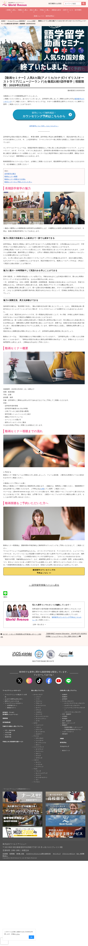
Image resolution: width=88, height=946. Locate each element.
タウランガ (39, 758)
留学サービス (68, 10)
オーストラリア (38, 694)
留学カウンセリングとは (12, 701)
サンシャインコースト (42, 716)
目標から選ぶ (11, 10)
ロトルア (38, 755)
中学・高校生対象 (10, 730)
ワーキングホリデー (68, 701)
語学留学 (64, 699)
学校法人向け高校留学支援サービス (13, 741)
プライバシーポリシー (68, 853)
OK (31, 937)
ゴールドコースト (41, 705)
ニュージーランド (39, 747)
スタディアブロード (68, 731)
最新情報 (5, 718)
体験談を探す (56, 10)
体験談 (62, 738)
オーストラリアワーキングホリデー (74, 703)
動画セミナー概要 (11, 177)
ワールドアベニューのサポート (14, 703)
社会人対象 (8, 735)
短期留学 (64, 694)
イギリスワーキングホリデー (72, 712)
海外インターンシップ (68, 723)
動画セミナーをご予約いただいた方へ (18, 182)
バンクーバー (39, 725)
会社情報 (5, 853)
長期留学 (64, 697)
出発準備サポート (12, 705)
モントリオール (40, 731)
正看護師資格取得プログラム (72, 729)
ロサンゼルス (39, 738)
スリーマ (38, 775)
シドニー (38, 697)
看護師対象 (8, 737)
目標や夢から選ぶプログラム (68, 690)
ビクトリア (39, 729)
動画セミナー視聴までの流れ (15, 179)
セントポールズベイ (41, 777)
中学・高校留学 (66, 714)
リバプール (39, 764)
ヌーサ (38, 721)
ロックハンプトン (41, 718)
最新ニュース (39, 16)
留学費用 (78, 10)
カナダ (35, 723)
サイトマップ (57, 853)
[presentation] (4, 941)
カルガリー (39, 734)
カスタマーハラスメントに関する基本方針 (38, 853)
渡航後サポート (11, 708)
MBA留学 (65, 734)
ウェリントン (39, 751)
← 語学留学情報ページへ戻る (44, 585)
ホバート (38, 708)
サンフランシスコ (41, 742)
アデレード (39, 703)
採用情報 (12, 853)
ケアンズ (38, 710)
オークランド (39, 749)
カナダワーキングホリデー (72, 705)
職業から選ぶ (23, 10)
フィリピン (37, 782)
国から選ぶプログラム (37, 690)
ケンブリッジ (39, 766)
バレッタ (38, 771)
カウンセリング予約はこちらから (47, 115)
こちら (17, 934)
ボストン (38, 745)
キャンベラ (39, 714)
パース (38, 699)
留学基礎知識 (6, 722)
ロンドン (38, 762)
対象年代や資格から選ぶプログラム (13, 726)
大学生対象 (8, 732)
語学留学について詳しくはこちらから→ (44, 126)
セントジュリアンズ (41, 773)
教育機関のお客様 (55, 3)
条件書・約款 (20, 853)
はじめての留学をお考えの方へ (14, 699)
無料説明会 (50, 16)
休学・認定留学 (66, 721)
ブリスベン (39, 701)
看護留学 (64, 725)
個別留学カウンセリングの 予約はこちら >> (44, 571)
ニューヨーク (39, 740)
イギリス (36, 760)
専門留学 (64, 718)
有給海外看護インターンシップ (73, 727)
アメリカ (36, 736)
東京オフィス (66, 750)
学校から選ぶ (45, 10)
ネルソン (38, 753)
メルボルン (39, 712)
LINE (42, 489)
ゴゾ (37, 779)
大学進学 (64, 716)
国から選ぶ (34, 10)
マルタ (35, 769)
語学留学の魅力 (10, 174)
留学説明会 (63, 742)
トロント (38, 727)
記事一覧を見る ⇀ (39, 625)
